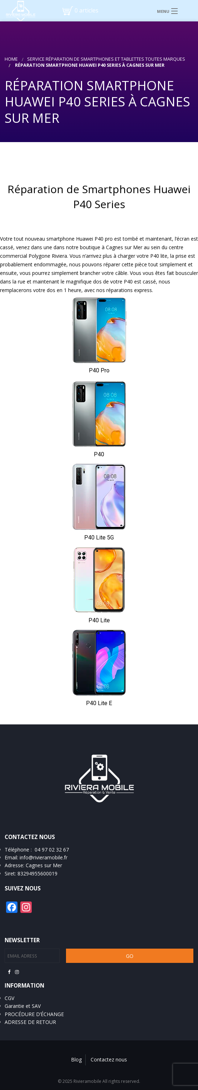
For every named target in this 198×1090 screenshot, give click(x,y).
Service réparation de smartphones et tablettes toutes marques (106, 59)
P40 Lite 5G (99, 537)
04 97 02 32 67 (52, 849)
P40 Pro (99, 370)
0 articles (86, 10)
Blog (76, 1059)
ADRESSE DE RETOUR (30, 1022)
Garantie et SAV (23, 1006)
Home (11, 59)
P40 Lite (99, 620)
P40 (99, 454)
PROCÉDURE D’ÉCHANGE (34, 1014)
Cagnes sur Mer (44, 865)
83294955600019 (37, 873)
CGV (9, 998)
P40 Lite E (99, 703)
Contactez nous (109, 1059)
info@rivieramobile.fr (43, 857)
